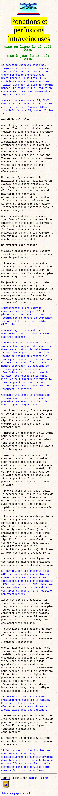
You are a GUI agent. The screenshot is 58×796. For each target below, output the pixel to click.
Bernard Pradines (38, 777)
